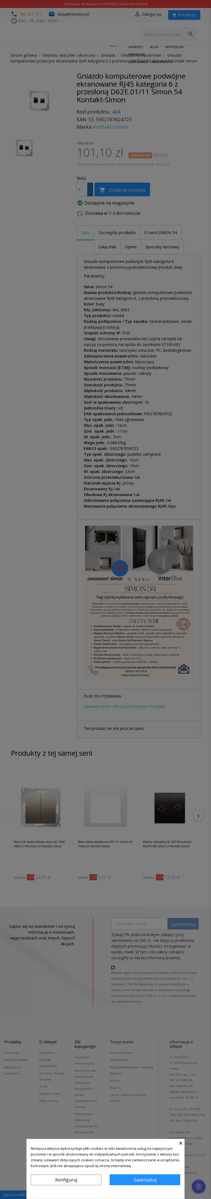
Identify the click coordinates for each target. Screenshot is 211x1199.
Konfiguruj (66, 1180)
